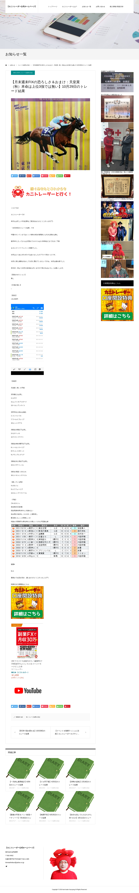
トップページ (52, 6)
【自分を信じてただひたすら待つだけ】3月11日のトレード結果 (80, 818)
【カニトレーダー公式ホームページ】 (21, 6)
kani (22, 717)
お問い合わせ (100, 6)
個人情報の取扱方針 (116, 6)
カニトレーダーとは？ (69, 6)
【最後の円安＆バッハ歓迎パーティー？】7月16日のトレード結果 (20, 818)
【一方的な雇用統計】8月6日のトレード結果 (19, 783)
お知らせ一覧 (86, 6)
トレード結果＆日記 (27, 72)
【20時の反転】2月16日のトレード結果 (80, 783)
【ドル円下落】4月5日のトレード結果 (49, 783)
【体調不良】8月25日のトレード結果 (50, 816)
